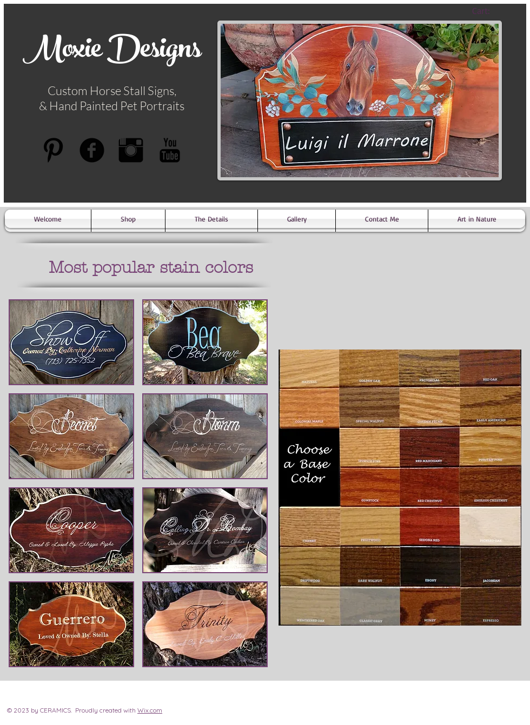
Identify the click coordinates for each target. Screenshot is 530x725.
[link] (490, 10)
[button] (71, 342)
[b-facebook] (92, 150)
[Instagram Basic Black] (130, 150)
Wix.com (149, 710)
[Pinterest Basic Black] (53, 150)
